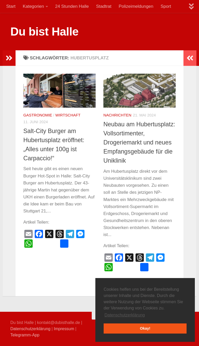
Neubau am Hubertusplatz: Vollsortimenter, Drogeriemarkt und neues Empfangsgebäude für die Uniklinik (139, 142)
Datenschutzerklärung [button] (124, 315)
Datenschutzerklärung (30, 329)
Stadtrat (103, 6)
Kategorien (33, 6)
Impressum (64, 329)
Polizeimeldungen (136, 6)
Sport (166, 6)
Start (11, 6)
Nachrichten (117, 115)
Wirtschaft (68, 115)
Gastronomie (37, 115)
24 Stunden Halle (72, 6)
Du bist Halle (44, 31)
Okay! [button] (145, 328)
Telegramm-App (24, 335)
